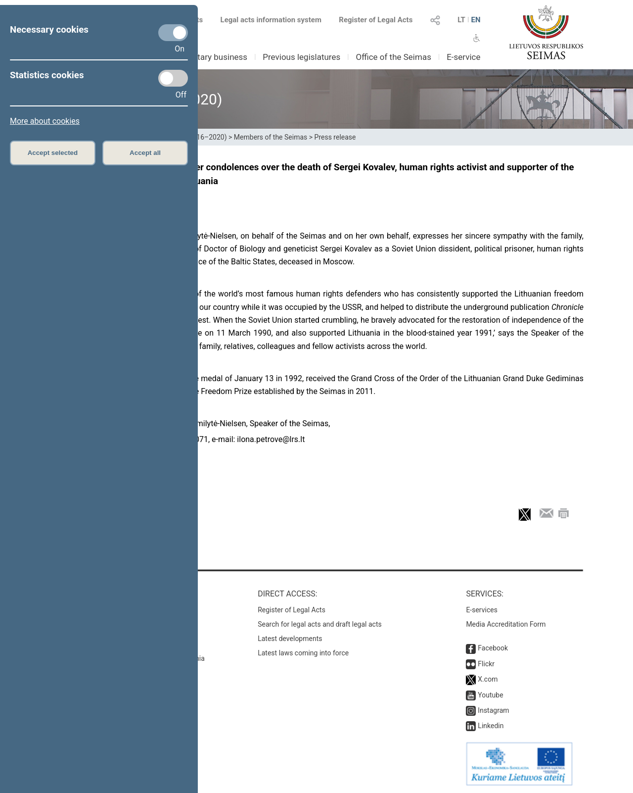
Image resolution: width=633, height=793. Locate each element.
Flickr (486, 664)
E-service (463, 57)
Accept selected (53, 152)
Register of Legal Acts (375, 19)
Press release (335, 137)
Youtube (490, 695)
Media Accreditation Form (505, 624)
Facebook (493, 648)
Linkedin (490, 726)
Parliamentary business (203, 57)
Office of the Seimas (393, 57)
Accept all (145, 152)
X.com (487, 679)
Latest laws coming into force (303, 653)
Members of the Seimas (270, 137)
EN (475, 19)
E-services (481, 610)
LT (461, 19)
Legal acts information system (271, 19)
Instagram (493, 710)
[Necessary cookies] (173, 32)
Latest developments (290, 639)
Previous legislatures (301, 57)
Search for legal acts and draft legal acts (320, 624)
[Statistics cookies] (173, 78)
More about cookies (45, 121)
